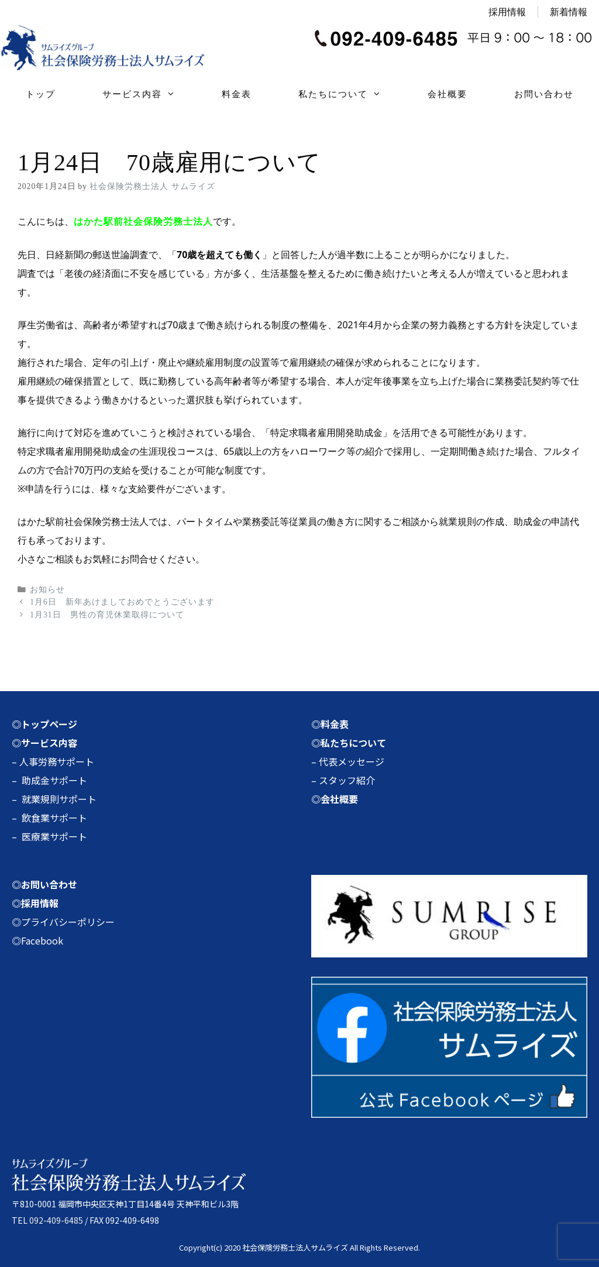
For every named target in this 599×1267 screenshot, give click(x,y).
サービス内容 (150, 94)
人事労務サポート (56, 761)
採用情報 (507, 12)
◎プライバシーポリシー (63, 922)
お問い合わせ (544, 94)
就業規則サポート (59, 799)
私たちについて (351, 94)
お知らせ (47, 589)
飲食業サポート (54, 818)
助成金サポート (54, 780)
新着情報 (568, 12)
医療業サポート (54, 836)
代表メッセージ (351, 761)
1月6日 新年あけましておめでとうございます (122, 602)
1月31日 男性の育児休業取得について (107, 614)
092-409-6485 (56, 1220)
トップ (41, 94)
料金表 (237, 94)
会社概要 (447, 94)
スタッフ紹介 (347, 780)
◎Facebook (37, 940)
